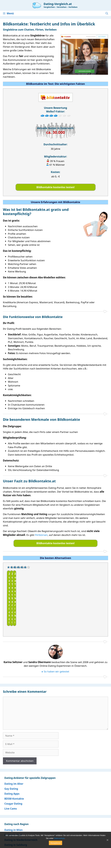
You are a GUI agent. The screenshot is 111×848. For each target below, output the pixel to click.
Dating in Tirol (13, 811)
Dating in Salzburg (15, 821)
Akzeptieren (55, 843)
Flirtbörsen (41, 535)
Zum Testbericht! (20, 597)
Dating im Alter (13, 760)
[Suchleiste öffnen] (107, 13)
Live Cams (10, 785)
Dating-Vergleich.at (58, 4)
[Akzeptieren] (107, 839)
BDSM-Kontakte (14, 775)
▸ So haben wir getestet (55, 648)
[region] (55, 587)
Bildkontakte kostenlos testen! (55, 187)
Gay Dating (11, 765)
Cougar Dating (13, 780)
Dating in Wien (13, 806)
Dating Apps (11, 770)
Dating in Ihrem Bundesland (21, 826)
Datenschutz (59, 838)
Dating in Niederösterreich (20, 816)
